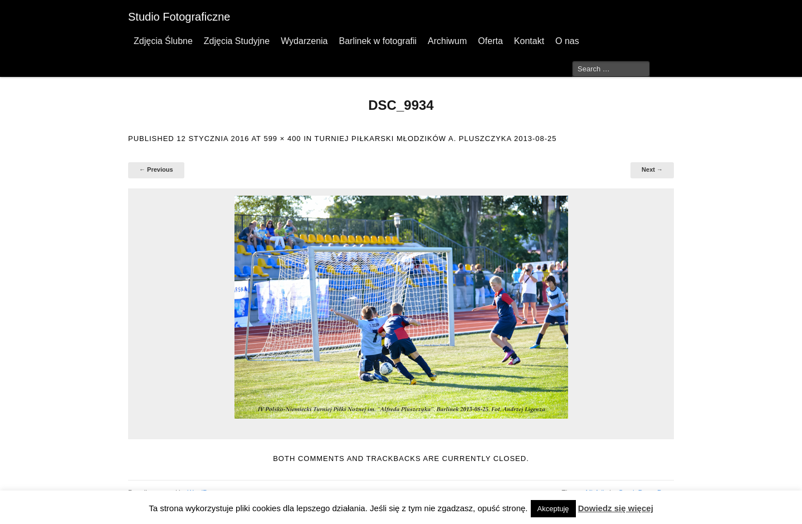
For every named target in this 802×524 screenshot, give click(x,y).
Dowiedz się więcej (615, 508)
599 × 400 (282, 138)
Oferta (490, 41)
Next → (652, 169)
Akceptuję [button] (553, 508)
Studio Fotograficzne (179, 17)
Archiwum (447, 41)
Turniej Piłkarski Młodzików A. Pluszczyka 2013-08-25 (436, 138)
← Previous (156, 169)
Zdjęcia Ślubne (163, 41)
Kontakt (529, 41)
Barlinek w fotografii (378, 41)
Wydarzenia (304, 41)
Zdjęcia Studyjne (237, 41)
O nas (567, 41)
